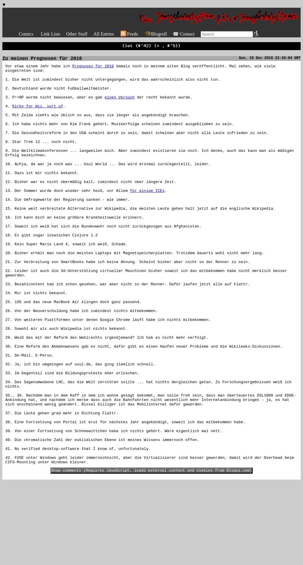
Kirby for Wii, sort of (37, 117)
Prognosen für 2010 (93, 68)
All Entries (103, 33)
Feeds (129, 33)
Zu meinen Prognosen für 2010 (42, 60)
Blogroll (155, 33)
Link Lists (50, 33)
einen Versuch (119, 106)
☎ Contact (184, 33)
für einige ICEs (147, 218)
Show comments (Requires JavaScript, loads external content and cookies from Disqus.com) (151, 553)
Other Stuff (76, 33)
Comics (26, 33)
